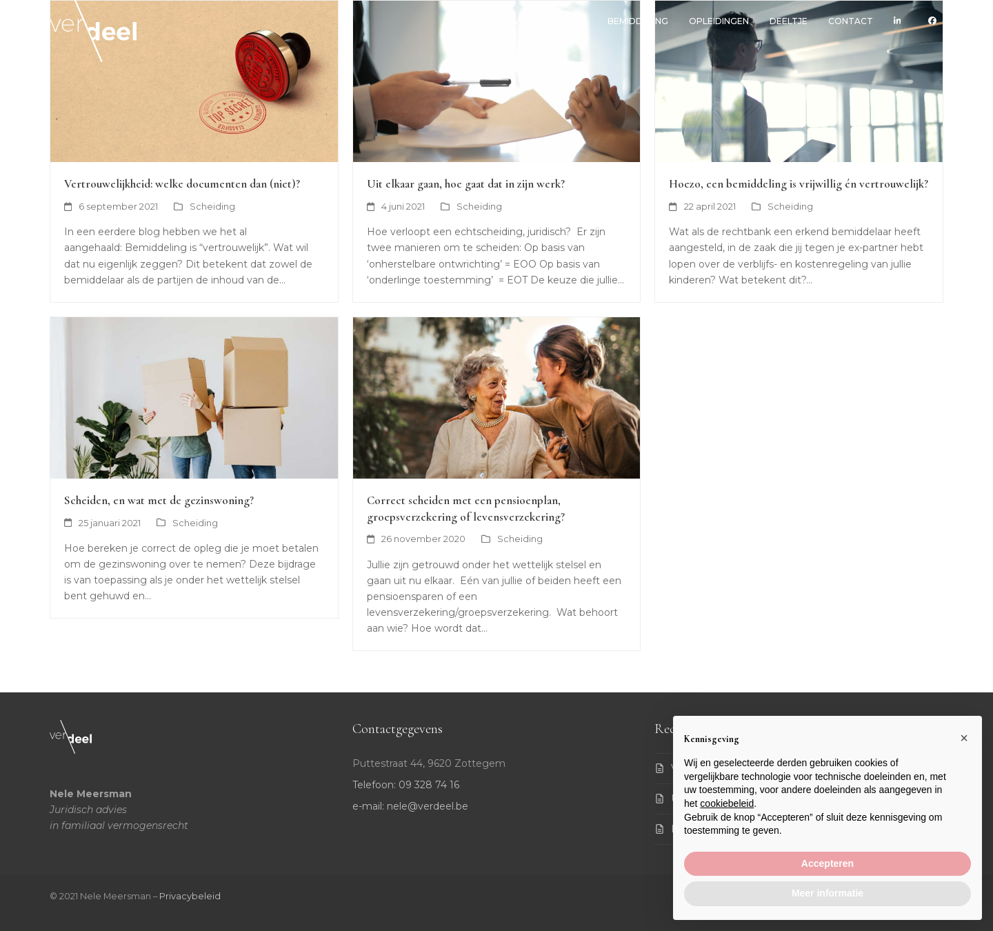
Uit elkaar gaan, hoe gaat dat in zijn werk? (466, 184)
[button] (964, 738)
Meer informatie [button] (827, 893)
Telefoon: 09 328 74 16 (405, 785)
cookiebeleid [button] (727, 803)
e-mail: (369, 806)
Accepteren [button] (827, 863)
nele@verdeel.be (427, 806)
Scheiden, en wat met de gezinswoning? (159, 500)
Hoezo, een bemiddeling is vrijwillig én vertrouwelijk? (798, 184)
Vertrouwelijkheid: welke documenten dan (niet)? (182, 184)
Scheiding (212, 206)
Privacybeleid (190, 895)
